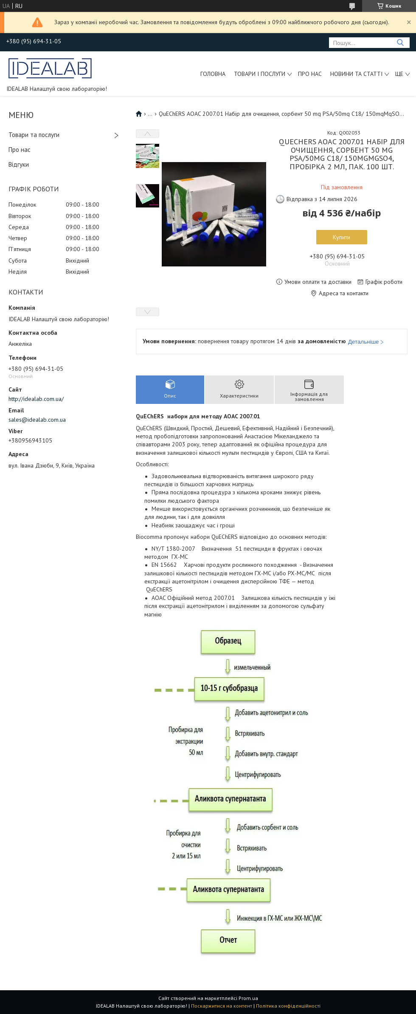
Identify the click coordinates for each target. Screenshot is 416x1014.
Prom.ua (248, 998)
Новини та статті (356, 74)
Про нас (310, 74)
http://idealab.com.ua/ (36, 399)
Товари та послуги (33, 135)
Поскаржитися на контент (221, 1006)
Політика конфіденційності (288, 1006)
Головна (212, 74)
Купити (341, 237)
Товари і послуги (259, 74)
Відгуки (18, 164)
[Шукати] (400, 42)
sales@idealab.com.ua (37, 419)
